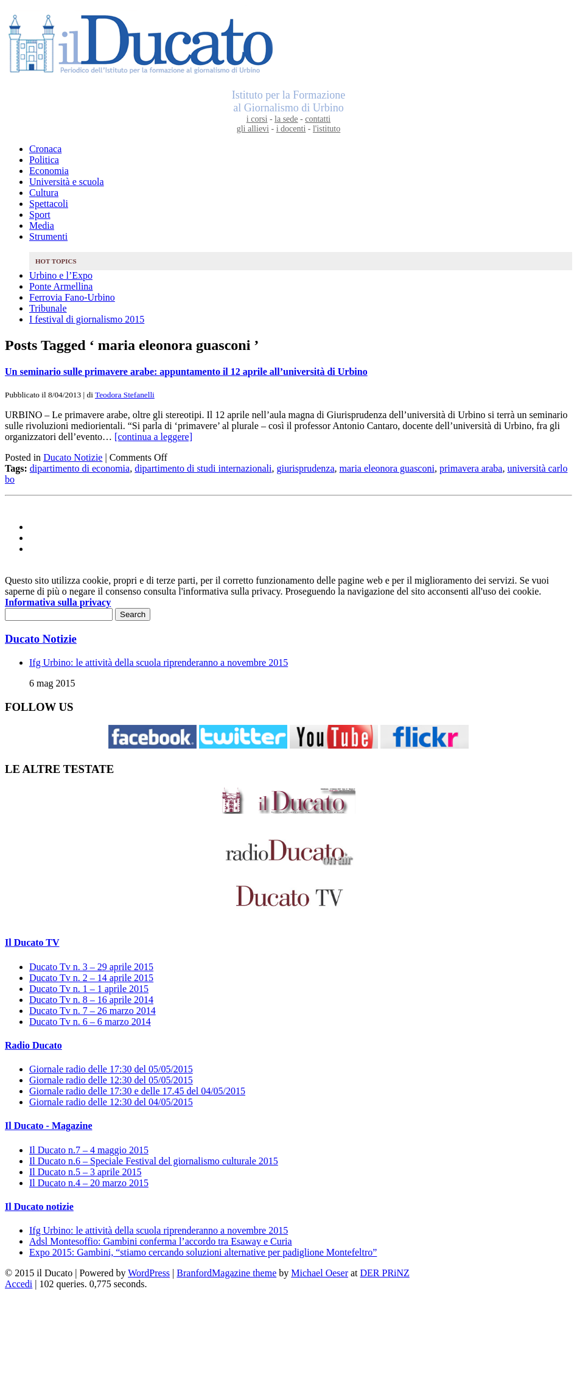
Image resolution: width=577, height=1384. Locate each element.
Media (41, 225)
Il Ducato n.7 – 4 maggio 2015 (89, 1150)
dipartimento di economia (80, 468)
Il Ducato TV (32, 942)
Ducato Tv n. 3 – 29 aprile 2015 (91, 967)
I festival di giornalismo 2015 (86, 319)
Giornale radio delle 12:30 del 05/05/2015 (111, 1080)
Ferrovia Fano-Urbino (72, 297)
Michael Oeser (319, 1273)
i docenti (291, 128)
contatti (317, 119)
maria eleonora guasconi (387, 468)
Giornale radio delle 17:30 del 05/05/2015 (111, 1069)
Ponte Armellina (61, 286)
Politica (44, 160)
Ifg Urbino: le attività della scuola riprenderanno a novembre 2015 (158, 662)
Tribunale (48, 308)
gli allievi (253, 128)
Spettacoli (48, 203)
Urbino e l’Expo (61, 275)
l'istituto (326, 128)
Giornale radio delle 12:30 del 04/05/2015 (111, 1102)
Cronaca (45, 149)
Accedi (18, 1284)
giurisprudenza (305, 468)
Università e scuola (66, 181)
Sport (40, 214)
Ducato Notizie (72, 457)
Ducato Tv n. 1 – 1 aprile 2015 (89, 989)
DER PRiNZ (385, 1273)
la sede (286, 119)
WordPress (149, 1273)
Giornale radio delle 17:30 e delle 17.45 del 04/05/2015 (137, 1091)
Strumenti (48, 236)
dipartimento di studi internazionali (203, 468)
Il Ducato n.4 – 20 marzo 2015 (89, 1183)
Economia (49, 171)
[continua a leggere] (153, 437)
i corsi (257, 119)
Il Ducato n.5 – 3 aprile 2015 (85, 1172)
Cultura (43, 192)
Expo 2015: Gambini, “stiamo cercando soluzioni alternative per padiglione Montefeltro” (203, 1252)
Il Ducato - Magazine (49, 1125)
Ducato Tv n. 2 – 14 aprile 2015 (91, 978)
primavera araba (470, 468)
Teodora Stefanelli (125, 394)
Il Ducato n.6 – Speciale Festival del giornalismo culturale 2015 (153, 1161)
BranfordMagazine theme (226, 1273)
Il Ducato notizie (39, 1206)
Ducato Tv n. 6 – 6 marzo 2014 (90, 1021)
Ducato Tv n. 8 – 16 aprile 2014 (91, 999)
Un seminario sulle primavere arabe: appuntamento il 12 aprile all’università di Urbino (186, 371)
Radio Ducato (33, 1045)
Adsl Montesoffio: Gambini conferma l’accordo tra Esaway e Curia (160, 1241)
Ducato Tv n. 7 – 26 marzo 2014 (92, 1010)
